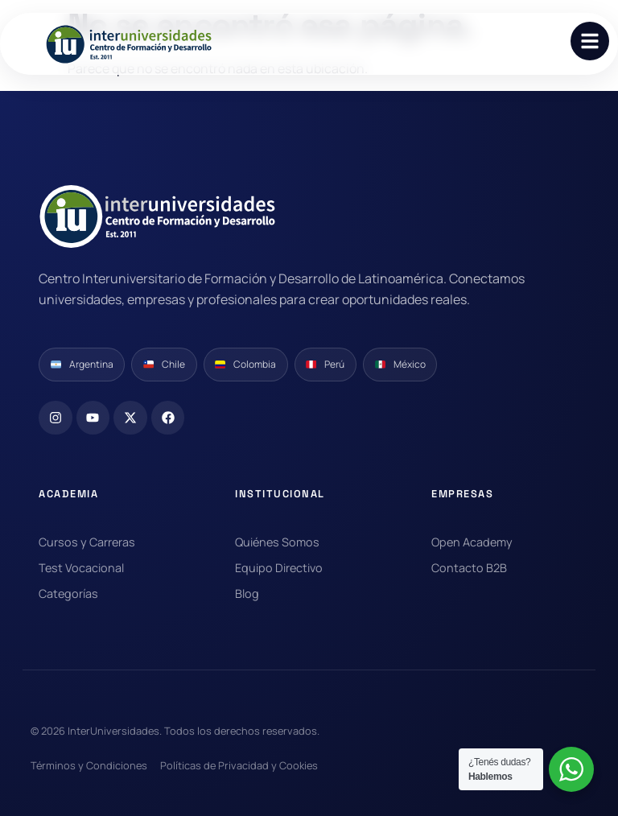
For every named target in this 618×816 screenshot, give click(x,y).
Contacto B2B (469, 567)
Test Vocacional (81, 567)
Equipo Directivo (279, 567)
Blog (247, 593)
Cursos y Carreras (87, 542)
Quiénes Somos (277, 542)
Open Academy (472, 542)
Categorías (68, 593)
